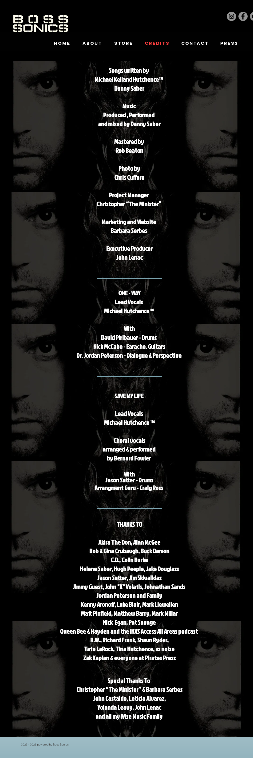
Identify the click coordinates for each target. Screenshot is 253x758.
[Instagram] (231, 16)
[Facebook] (243, 16)
